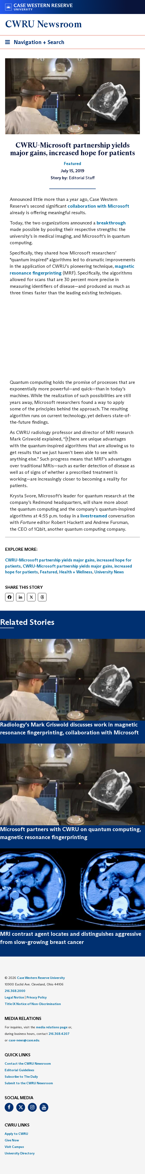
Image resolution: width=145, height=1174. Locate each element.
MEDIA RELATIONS (23, 1018)
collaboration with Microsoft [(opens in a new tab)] (98, 206)
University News (109, 572)
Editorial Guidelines (19, 1070)
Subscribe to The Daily (21, 1076)
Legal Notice (14, 997)
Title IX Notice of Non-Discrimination (33, 1004)
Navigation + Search (33, 43)
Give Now (12, 1140)
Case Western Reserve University (41, 978)
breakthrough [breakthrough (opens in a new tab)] (111, 223)
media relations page (51, 1027)
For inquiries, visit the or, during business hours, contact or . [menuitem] (38, 1033)
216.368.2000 (15, 991)
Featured (48, 572)
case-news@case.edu (24, 1040)
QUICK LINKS (17, 1055)
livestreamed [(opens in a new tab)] (93, 516)
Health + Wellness (75, 572)
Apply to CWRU (16, 1134)
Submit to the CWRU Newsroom (29, 1083)
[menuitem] (72, 1063)
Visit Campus (14, 1147)
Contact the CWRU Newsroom (28, 1063)
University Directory (20, 1153)
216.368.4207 (59, 1034)
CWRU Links (17, 1125)
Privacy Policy (36, 997)
